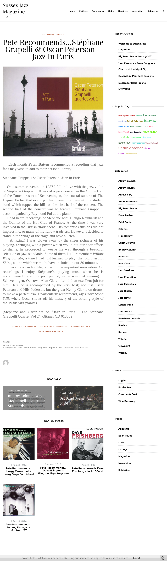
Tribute (122, 339)
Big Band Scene (127, 208)
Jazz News (124, 297)
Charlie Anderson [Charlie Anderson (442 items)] (130, 148)
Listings (83, 11)
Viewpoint (124, 346)
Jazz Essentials (127, 284)
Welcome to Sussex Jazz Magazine (132, 46)
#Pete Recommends (53, 326)
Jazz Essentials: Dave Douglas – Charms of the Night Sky (136, 66)
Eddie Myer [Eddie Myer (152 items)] (124, 142)
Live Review (125, 311)
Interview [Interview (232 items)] (150, 120)
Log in (122, 380)
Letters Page (125, 304)
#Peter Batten (81, 326)
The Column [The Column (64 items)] (147, 137)
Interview (123, 256)
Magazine (124, 456)
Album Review (126, 187)
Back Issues (98, 11)
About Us (122, 11)
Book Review (125, 215)
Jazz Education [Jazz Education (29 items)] (136, 132)
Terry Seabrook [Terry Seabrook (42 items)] (138, 143)
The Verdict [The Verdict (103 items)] (124, 137)
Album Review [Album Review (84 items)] (150, 131)
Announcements (128, 201)
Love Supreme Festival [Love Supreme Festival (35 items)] (126, 116)
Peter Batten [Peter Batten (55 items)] (124, 126)
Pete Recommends (13, 345)
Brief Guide (124, 222)
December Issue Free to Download (132, 85)
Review (122, 332)
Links (111, 11)
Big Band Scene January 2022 (135, 56)
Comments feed (127, 394)
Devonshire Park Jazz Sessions (136, 76)
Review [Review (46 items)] (139, 115)
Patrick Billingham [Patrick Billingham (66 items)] (135, 121)
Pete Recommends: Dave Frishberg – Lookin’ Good (87, 470)
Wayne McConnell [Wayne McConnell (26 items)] (152, 143)
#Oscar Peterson (24, 326)
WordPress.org (126, 401)
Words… (122, 352)
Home (72, 11)
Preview (122, 325)
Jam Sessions (126, 270)
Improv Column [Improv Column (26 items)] (136, 137)
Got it (136, 557)
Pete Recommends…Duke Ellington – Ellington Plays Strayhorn (53, 470)
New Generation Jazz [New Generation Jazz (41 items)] (139, 126)
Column (122, 229)
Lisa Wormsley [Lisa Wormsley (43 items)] (131, 153)
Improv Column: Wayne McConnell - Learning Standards (27, 400)
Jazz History (125, 291)
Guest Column (126, 242)
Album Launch (127, 180)
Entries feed (125, 387)
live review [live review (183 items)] (149, 115)
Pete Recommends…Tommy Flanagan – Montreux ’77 (18, 527)
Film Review (125, 236)
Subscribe (153, 11)
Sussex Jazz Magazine (15, 8)
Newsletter (137, 11)
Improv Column (127, 249)
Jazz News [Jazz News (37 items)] (122, 121)
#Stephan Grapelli (51, 331)
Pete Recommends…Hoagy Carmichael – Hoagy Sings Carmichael (18, 471)
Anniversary (125, 194)
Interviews (124, 263)
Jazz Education (127, 277)
